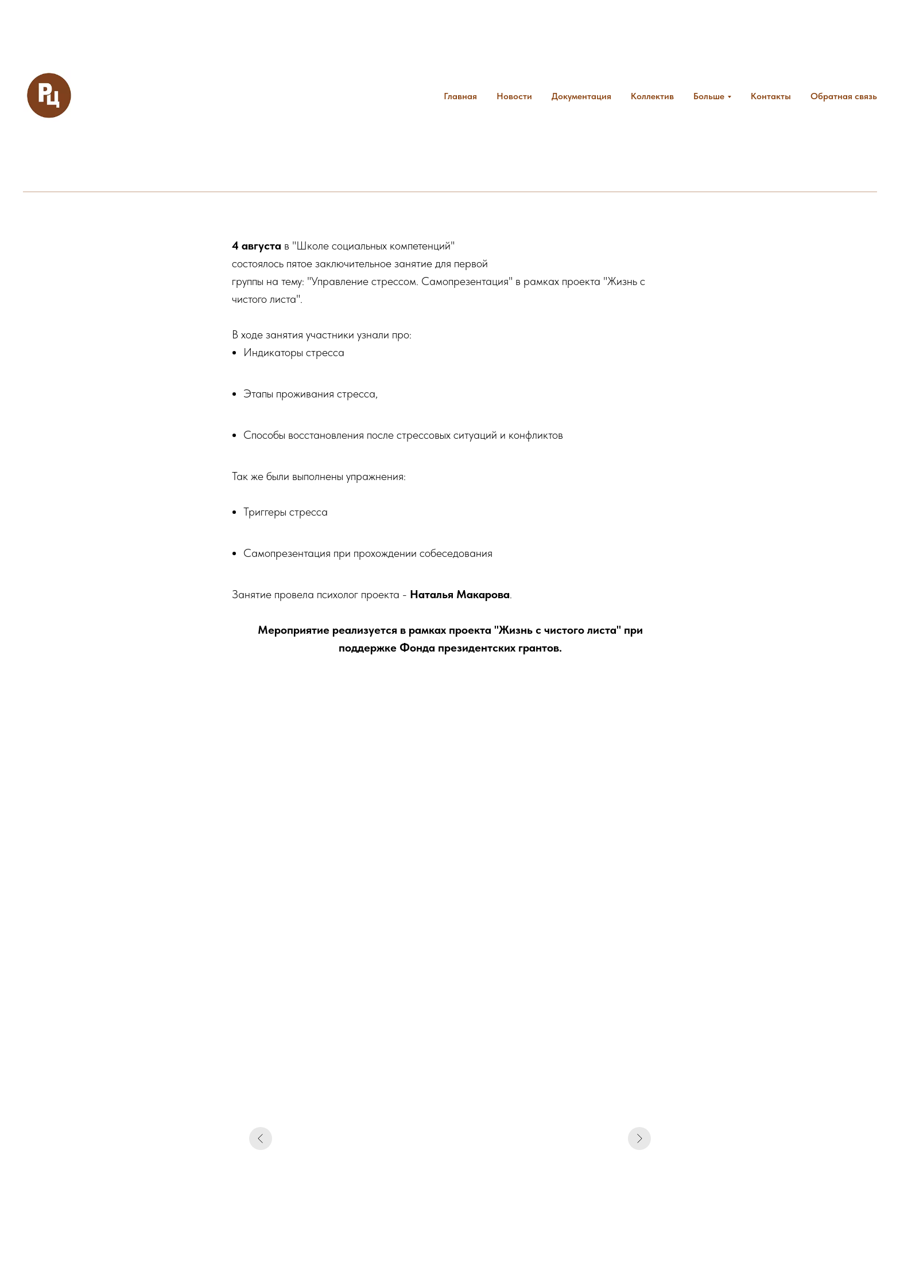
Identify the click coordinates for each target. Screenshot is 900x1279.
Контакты (771, 96)
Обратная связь (843, 96)
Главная (460, 96)
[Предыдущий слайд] (260, 1138)
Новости (514, 96)
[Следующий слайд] (639, 1138)
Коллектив (652, 96)
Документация (581, 96)
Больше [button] (708, 96)
